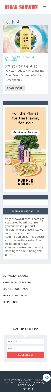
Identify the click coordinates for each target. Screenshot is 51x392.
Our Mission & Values (15, 275)
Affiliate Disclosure (15, 295)
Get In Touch (10, 302)
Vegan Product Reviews (17, 282)
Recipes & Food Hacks (15, 288)
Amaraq (39, 382)
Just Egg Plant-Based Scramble (19, 58)
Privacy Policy (25, 384)
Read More (15, 88)
